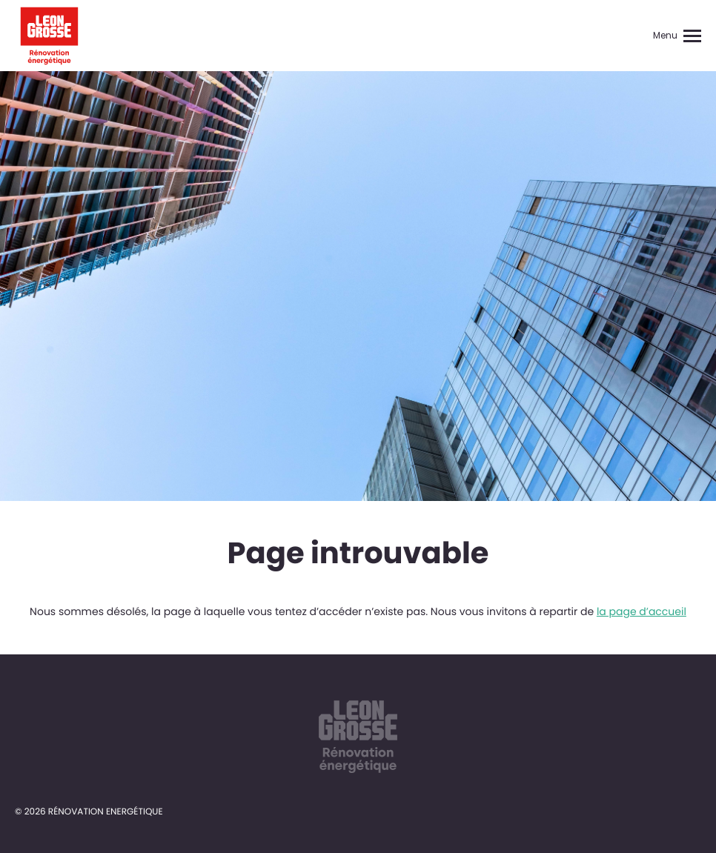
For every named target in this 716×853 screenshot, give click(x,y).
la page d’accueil (641, 611)
